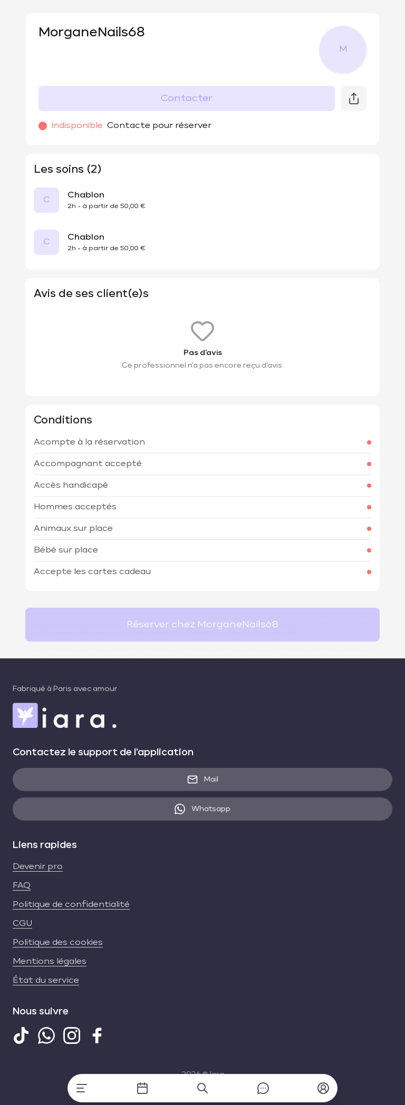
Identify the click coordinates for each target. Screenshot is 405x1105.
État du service (46, 980)
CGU (22, 924)
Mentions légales (49, 962)
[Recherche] (202, 1088)
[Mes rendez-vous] (142, 1088)
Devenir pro (38, 867)
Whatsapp (202, 809)
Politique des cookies (58, 943)
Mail (202, 779)
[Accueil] (81, 1088)
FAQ (22, 886)
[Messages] (263, 1088)
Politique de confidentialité (71, 905)
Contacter (187, 98)
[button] (323, 1088)
